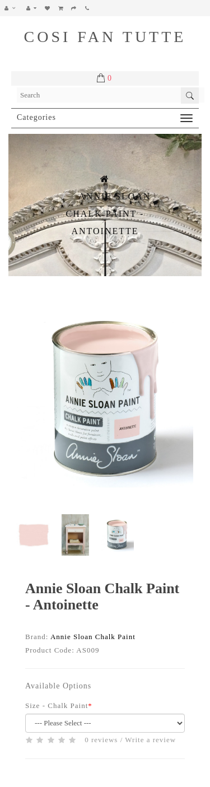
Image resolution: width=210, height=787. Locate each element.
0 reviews (101, 739)
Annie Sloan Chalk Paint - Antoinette (108, 214)
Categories (36, 117)
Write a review (150, 739)
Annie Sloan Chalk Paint (93, 636)
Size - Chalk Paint (56, 705)
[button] (13, 8)
